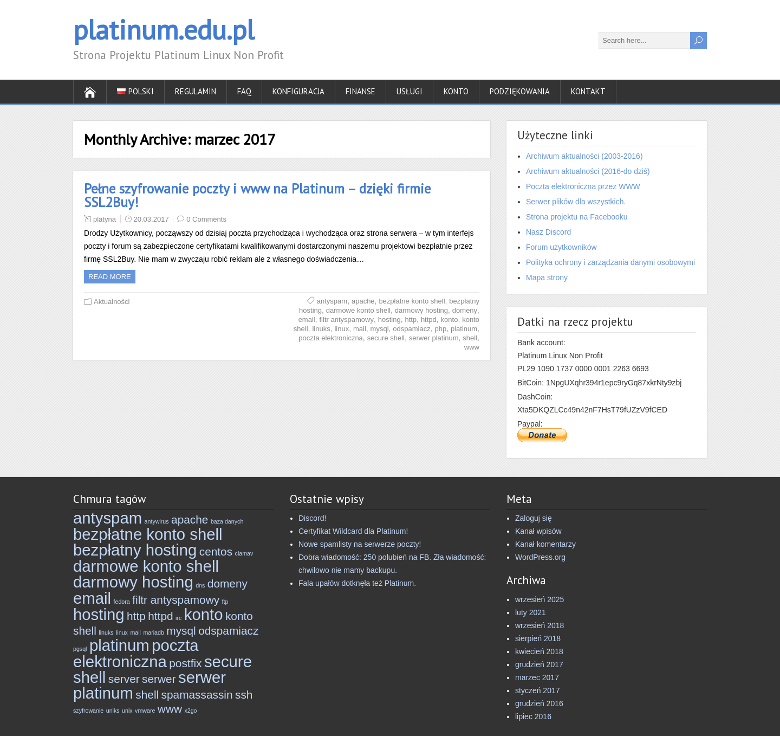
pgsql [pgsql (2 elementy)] (80, 648)
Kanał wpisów (538, 531)
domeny (464, 310)
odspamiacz (411, 329)
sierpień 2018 (538, 638)
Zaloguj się (533, 518)
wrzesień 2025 (539, 599)
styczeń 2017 (537, 690)
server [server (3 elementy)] (124, 679)
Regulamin (195, 91)
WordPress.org (540, 557)
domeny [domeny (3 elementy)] (227, 583)
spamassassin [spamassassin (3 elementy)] (197, 694)
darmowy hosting (421, 310)
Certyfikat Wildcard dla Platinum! (353, 531)
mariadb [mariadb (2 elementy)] (153, 632)
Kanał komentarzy (545, 544)
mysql (379, 329)
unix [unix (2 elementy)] (127, 710)
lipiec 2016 (533, 716)
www (471, 347)
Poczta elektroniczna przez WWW (583, 186)
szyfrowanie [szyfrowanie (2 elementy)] (88, 710)
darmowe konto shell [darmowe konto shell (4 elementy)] (146, 566)
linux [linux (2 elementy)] (122, 632)
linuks (321, 329)
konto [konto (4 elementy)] (203, 614)
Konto (456, 91)
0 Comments (206, 219)
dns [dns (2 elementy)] (200, 585)
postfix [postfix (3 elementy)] (185, 663)
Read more (109, 277)
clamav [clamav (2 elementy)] (244, 553)
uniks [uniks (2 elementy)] (113, 710)
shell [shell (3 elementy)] (147, 694)
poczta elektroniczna (330, 338)
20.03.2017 (151, 219)
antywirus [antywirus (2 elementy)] (157, 521)
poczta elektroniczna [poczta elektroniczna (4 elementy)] (136, 653)
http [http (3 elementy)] (136, 616)
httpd (429, 319)
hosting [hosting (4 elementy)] (99, 614)
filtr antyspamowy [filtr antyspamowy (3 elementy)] (175, 599)
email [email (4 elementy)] (92, 598)
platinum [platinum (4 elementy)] (119, 645)
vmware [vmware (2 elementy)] (145, 710)
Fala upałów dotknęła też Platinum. (357, 583)
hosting (389, 319)
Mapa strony (547, 277)
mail (359, 329)
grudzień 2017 (539, 664)
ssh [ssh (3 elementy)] (243, 694)
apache (363, 301)
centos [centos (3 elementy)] (215, 551)
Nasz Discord (548, 232)
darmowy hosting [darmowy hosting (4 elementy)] (133, 582)
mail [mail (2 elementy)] (135, 632)
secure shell (386, 338)
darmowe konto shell (358, 310)
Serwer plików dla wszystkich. (576, 201)
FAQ (244, 91)
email (306, 319)
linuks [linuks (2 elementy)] (106, 632)
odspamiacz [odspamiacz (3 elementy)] (228, 630)
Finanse (360, 91)
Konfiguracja (298, 91)
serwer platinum (434, 338)
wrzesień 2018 (539, 625)
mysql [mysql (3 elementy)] (181, 630)
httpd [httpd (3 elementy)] (160, 616)
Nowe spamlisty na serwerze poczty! (359, 544)
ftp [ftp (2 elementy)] (225, 601)
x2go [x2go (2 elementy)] (190, 710)
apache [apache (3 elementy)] (189, 519)
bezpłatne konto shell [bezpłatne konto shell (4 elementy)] (148, 534)
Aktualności (111, 302)
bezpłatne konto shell (412, 301)
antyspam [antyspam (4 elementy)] (107, 518)
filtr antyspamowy (347, 319)
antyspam (332, 301)
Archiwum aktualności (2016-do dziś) (588, 171)
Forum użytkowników (561, 247)
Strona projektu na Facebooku (577, 216)
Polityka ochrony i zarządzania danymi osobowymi (610, 262)
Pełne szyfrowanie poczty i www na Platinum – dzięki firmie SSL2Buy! (257, 195)
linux (341, 329)
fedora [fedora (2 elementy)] (122, 601)
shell (470, 338)
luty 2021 (530, 612)
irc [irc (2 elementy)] (178, 618)
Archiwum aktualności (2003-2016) (584, 156)
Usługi (409, 91)
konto (449, 319)
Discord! (312, 518)
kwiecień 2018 (539, 651)
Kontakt (588, 91)
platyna (104, 219)
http (411, 319)
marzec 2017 (537, 677)
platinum (464, 329)
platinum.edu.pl (163, 29)
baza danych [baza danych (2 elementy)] (227, 521)
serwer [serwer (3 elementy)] (159, 679)
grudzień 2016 (539, 703)
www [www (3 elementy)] (170, 708)
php (440, 329)
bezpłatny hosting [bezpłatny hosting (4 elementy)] (135, 550)
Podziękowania (520, 91)
